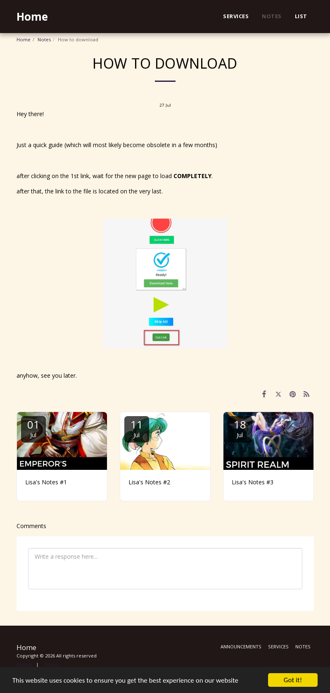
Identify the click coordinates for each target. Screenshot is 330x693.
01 (33, 428)
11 (136, 428)
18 (240, 428)
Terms (24, 664)
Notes (44, 39)
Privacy (52, 664)
